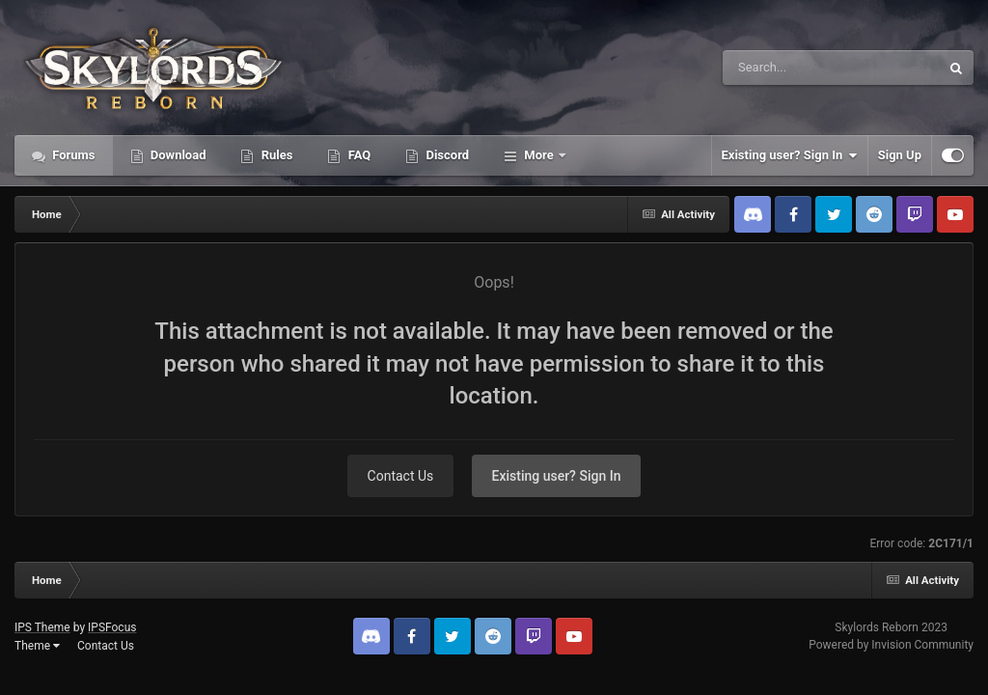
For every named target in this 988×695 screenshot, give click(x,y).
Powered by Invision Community (891, 645)
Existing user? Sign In (790, 155)
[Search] (782, 67)
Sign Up (899, 155)
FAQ (357, 155)
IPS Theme (42, 627)
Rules (275, 155)
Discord (446, 155)
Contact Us (401, 476)
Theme (37, 646)
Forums (72, 155)
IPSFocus (112, 627)
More (539, 155)
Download (177, 155)
